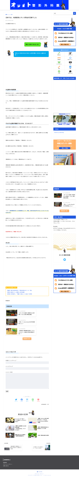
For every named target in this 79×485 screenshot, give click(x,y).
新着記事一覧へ (27, 346)
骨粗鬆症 (59, 58)
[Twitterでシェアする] (16, 408)
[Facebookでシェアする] (22, 408)
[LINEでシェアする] (33, 408)
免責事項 (5, 471)
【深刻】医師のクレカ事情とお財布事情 (15, 292)
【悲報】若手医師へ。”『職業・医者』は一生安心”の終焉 (19, 294)
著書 (59, 67)
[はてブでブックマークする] (27, 408)
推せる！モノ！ (70, 58)
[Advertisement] (27, 71)
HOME (39, 480)
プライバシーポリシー (7, 472)
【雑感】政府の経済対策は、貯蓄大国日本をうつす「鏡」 (19, 290)
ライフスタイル (59, 63)
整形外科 (59, 53)
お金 (48, 412)
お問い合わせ (70, 72)
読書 (70, 67)
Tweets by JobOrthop (59, 132)
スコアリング (70, 53)
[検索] (74, 13)
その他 (59, 72)
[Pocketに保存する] (38, 408)
